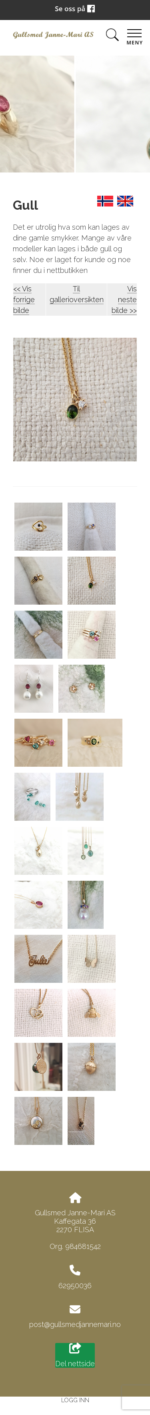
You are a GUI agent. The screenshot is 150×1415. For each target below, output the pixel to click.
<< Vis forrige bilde (24, 300)
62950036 (75, 1285)
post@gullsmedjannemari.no (75, 1324)
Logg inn (75, 1400)
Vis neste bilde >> (124, 300)
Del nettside (75, 1355)
